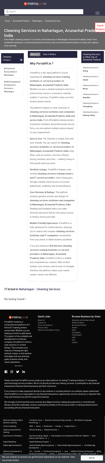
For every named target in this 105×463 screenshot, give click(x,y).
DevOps (57, 426)
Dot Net (36, 451)
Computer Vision (34, 420)
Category (12, 60)
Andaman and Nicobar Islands (83, 321)
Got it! (92, 458)
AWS (30, 426)
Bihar (74, 331)
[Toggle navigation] (96, 12)
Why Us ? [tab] (35, 54)
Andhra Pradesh (78, 324)
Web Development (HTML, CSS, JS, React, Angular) (76, 454)
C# (29, 451)
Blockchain (47, 426)
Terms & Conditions (45, 326)
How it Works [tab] (49, 54)
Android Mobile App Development (40, 445)
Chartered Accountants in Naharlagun (10, 71)
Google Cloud (68, 426)
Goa (73, 341)
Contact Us (42, 324)
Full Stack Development (51, 451)
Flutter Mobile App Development (68, 445)
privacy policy (12, 460)
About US (41, 321)
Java (65, 451)
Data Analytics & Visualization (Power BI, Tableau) (69, 436)
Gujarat (74, 344)
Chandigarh (76, 334)
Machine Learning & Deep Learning (57, 420)
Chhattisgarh (77, 336)
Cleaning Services (52, 21)
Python (51, 454)
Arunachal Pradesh (21, 21)
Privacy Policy (43, 329)
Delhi (74, 339)
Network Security (49, 430)
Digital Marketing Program (38, 442)
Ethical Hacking (34, 430)
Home (7, 21)
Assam (74, 329)
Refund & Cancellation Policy (48, 331)
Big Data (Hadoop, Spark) (37, 436)
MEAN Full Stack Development (81, 451)
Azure (37, 426)
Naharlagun (37, 21)
